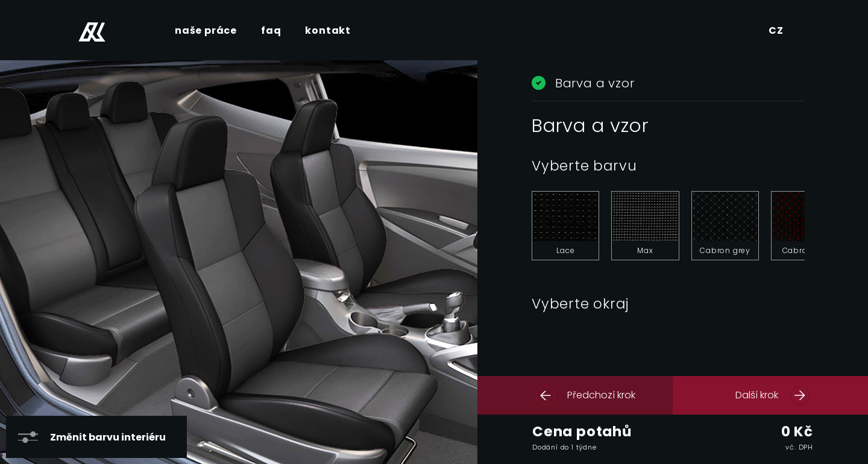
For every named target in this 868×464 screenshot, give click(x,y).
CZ (776, 30)
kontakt (328, 30)
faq (271, 30)
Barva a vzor (583, 83)
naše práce (206, 30)
